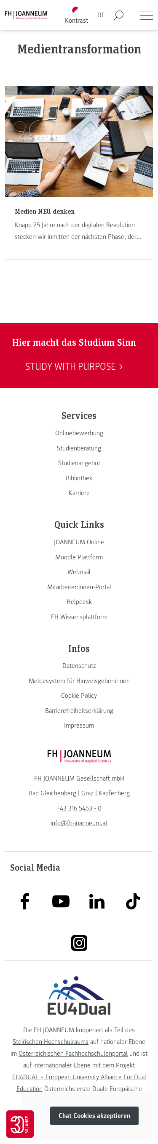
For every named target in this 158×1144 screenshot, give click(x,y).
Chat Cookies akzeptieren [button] (94, 1116)
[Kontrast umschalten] (76, 15)
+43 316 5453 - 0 (79, 808)
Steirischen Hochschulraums (50, 1042)
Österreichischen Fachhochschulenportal (73, 1053)
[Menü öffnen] (146, 15)
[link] (79, 433)
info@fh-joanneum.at (79, 823)
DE (101, 15)
